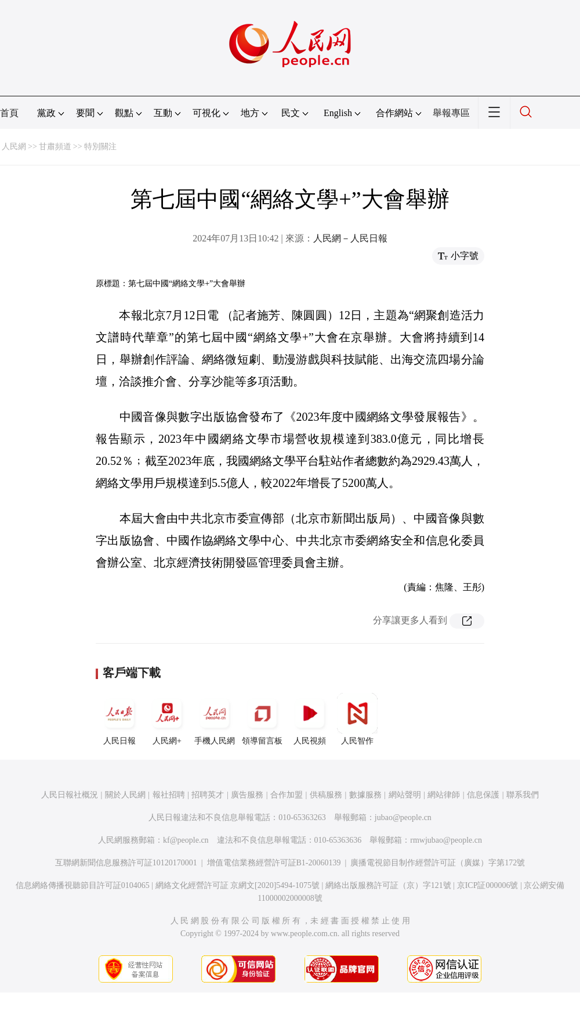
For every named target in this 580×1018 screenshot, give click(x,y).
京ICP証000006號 (488, 885)
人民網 (14, 146)
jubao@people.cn (403, 817)
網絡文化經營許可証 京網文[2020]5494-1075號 (237, 885)
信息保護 (483, 794)
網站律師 (443, 794)
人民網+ (167, 719)
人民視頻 (309, 719)
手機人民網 (214, 719)
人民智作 (357, 719)
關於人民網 (125, 794)
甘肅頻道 (55, 146)
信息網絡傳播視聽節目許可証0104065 (83, 885)
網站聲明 (405, 794)
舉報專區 (451, 113)
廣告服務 (247, 794)
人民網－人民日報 (350, 238)
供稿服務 (326, 794)
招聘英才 (207, 794)
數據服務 (365, 794)
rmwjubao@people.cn (446, 840)
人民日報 (119, 719)
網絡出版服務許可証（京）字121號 (388, 885)
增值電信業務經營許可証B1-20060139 (274, 862)
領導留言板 (262, 719)
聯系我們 (522, 794)
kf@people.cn (186, 840)
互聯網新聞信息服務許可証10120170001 (126, 862)
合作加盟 (286, 794)
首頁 (9, 113)
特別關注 (100, 146)
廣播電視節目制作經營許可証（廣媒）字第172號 (437, 862)
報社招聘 (169, 794)
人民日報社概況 (69, 794)
